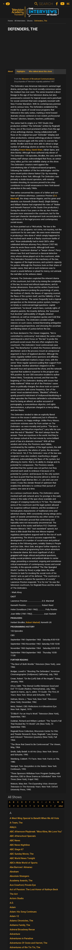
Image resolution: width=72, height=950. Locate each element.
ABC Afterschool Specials (23, 836)
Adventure (15, 934)
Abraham (14, 871)
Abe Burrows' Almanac (21, 867)
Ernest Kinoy (25, 150)
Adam (13, 907)
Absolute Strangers (19, 876)
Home (10, 21)
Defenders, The (40, 21)
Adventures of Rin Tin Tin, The (25, 947)
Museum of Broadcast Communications (38, 79)
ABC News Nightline (20, 845)
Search (46, 3)
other (61, 806)
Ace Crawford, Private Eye (23, 885)
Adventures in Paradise (21, 938)
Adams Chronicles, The (21, 920)
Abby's (13, 827)
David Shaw (37, 150)
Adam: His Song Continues (23, 911)
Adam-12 (14, 916)
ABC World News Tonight (22, 858)
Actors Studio (17, 898)
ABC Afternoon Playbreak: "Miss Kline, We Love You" (36, 831)
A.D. (12, 902)
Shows (30, 21)
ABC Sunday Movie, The (22, 853)
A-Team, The (16, 822)
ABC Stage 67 (16, 849)
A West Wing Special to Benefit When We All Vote (34, 818)
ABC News (15, 840)
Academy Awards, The (21, 880)
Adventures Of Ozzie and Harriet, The (28, 943)
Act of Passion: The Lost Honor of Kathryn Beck (34, 889)
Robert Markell (33, 622)
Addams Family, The (20, 925)
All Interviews (20, 21)
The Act (14, 894)
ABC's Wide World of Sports (23, 862)
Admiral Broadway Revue (22, 929)
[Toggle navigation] (68, 4)
